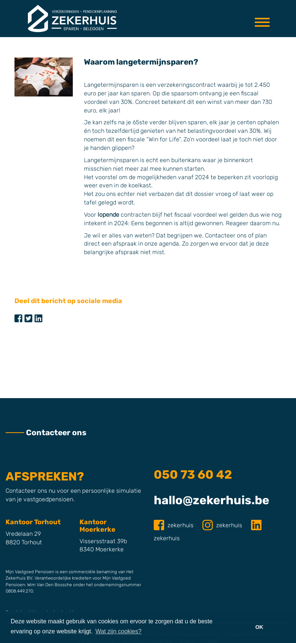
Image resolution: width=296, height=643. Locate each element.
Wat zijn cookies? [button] (118, 631)
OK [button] (259, 627)
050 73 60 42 (193, 475)
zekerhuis (174, 525)
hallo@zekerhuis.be (211, 500)
